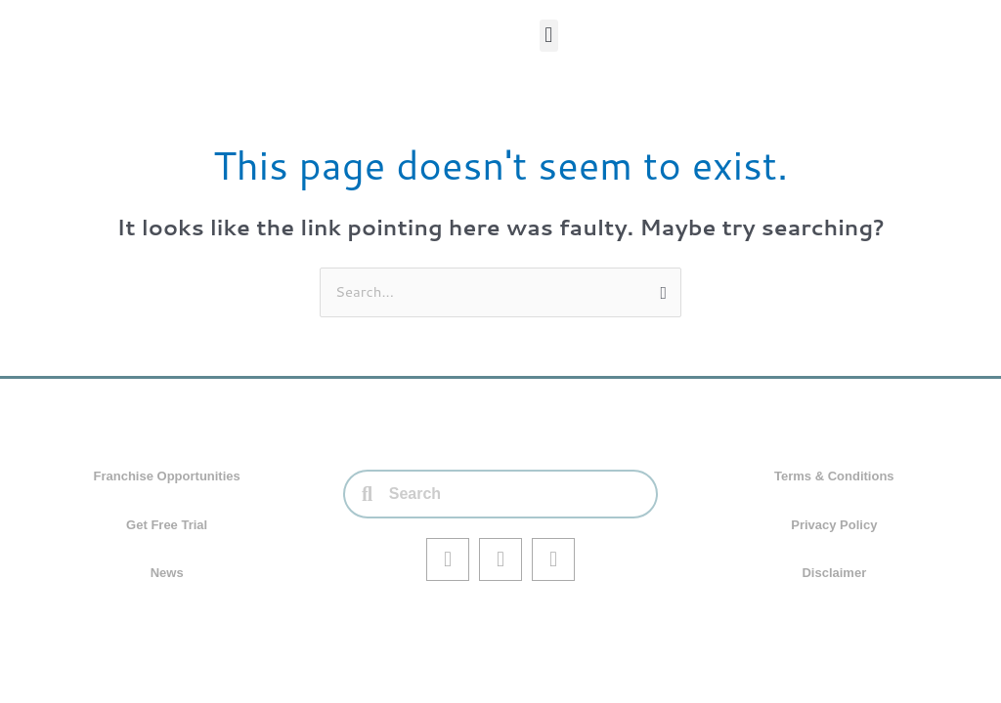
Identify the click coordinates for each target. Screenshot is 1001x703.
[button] (549, 36)
